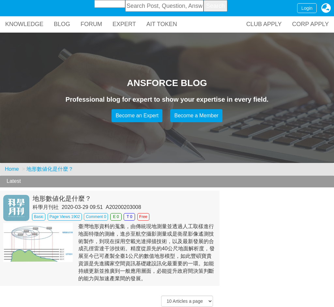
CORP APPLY (310, 24)
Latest (14, 181)
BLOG (62, 24)
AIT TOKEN (161, 24)
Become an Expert (137, 115)
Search (215, 6)
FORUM (91, 24)
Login (306, 8)
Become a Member (196, 115)
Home (12, 169)
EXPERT (124, 24)
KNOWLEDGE (24, 24)
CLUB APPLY (264, 24)
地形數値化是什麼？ (49, 169)
